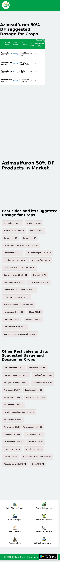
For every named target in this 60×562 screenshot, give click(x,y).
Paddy (15, 54)
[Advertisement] (33, 4)
